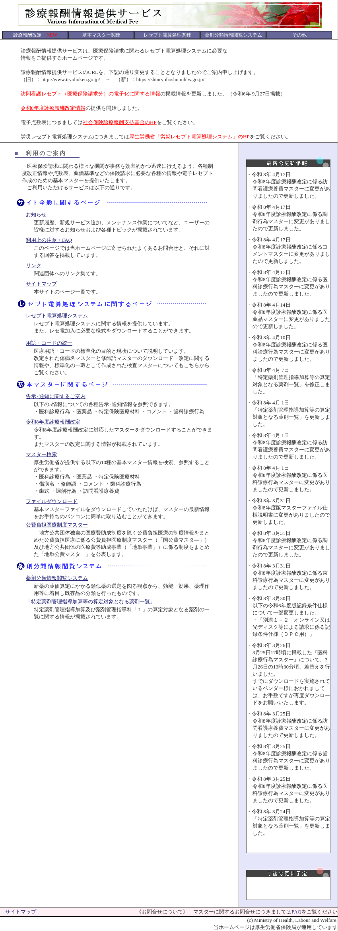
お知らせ (36, 215)
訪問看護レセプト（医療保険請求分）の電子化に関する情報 (90, 94)
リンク (33, 265)
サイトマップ (41, 284)
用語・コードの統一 (49, 343)
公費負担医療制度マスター (57, 525)
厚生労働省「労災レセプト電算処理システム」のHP (189, 137)
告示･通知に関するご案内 (55, 396)
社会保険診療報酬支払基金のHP (120, 122)
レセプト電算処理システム (57, 316)
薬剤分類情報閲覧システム (57, 578)
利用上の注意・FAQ (49, 240)
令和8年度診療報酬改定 (53, 422)
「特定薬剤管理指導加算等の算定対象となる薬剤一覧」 (90, 601)
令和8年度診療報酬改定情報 (53, 108)
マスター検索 (41, 454)
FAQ (296, 912)
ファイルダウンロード (52, 501)
